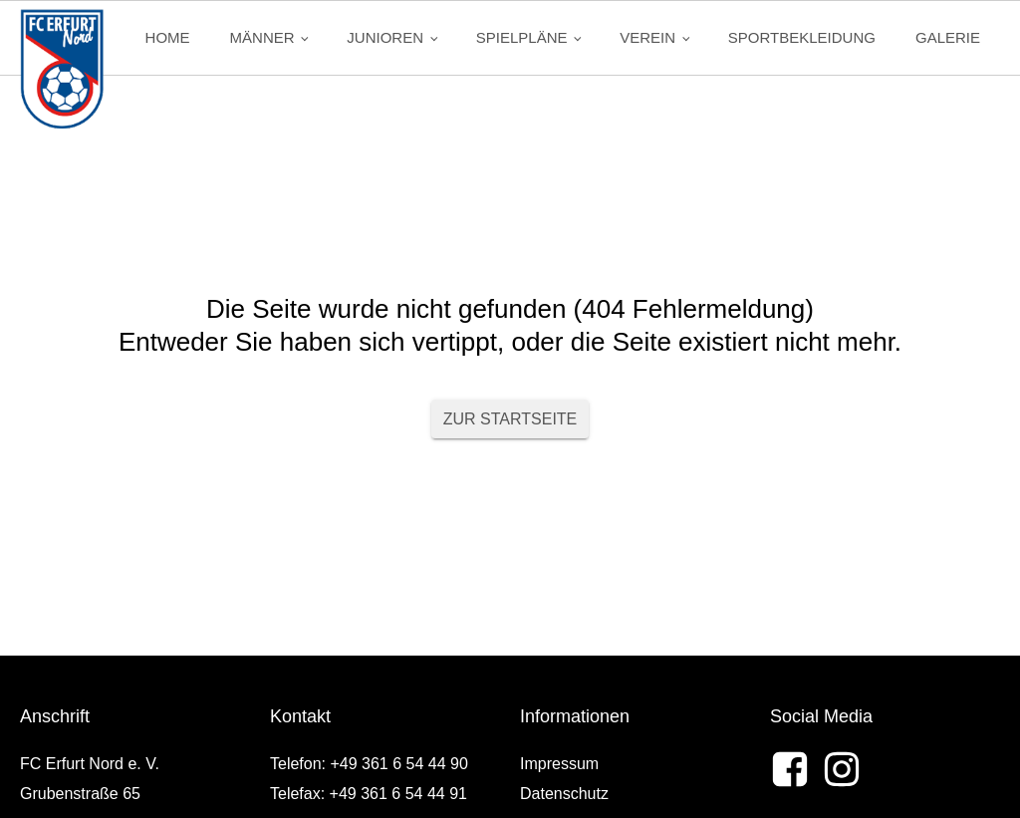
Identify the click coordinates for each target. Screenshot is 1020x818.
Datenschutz (564, 793)
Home (167, 37)
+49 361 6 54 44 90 (398, 763)
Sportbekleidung (802, 37)
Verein (647, 37)
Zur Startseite (510, 418)
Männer (262, 37)
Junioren (385, 37)
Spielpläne (522, 37)
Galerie (947, 37)
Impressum (559, 763)
